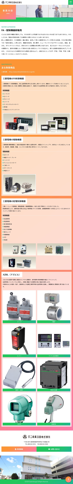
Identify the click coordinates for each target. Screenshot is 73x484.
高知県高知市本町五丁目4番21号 (40, 442)
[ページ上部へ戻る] (68, 479)
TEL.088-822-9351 (30, 444)
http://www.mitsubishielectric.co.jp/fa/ (22, 72)
